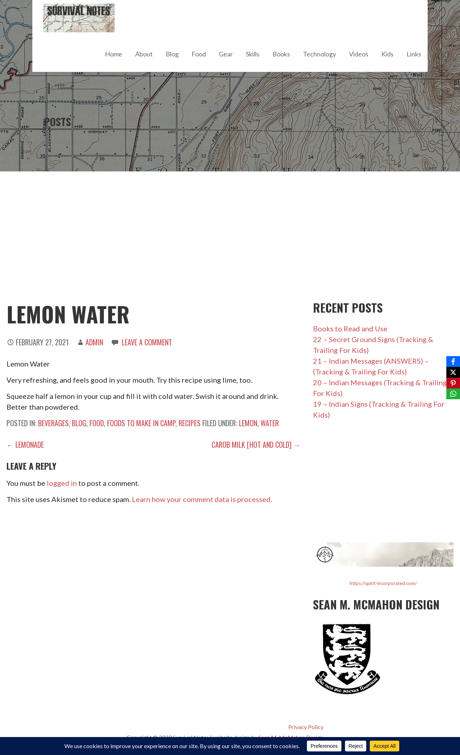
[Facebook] (453, 361)
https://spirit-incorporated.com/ (383, 583)
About (144, 54)
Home (113, 54)
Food (199, 54)
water (270, 423)
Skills (252, 54)
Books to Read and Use (350, 328)
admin (94, 342)
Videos (358, 54)
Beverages (53, 423)
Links (413, 54)
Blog (172, 54)
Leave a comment (147, 342)
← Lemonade (25, 444)
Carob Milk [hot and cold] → (256, 444)
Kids (387, 54)
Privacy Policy (305, 726)
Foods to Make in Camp (141, 423)
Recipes (190, 423)
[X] (453, 372)
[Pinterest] (453, 383)
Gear (226, 54)
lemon (248, 423)
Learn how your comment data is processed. (202, 499)
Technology (319, 54)
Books (281, 54)
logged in (62, 483)
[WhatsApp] (453, 393)
